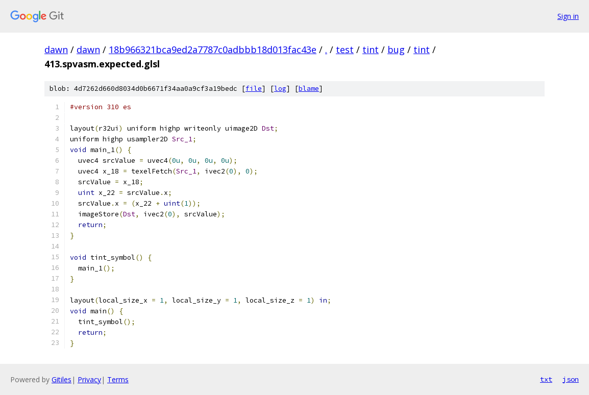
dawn (56, 49)
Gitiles (61, 379)
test (345, 49)
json (570, 379)
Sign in (568, 16)
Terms (118, 379)
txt (546, 379)
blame (309, 88)
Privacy (89, 379)
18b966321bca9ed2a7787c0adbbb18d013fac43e (212, 49)
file (254, 88)
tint (370, 49)
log (280, 88)
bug (396, 49)
